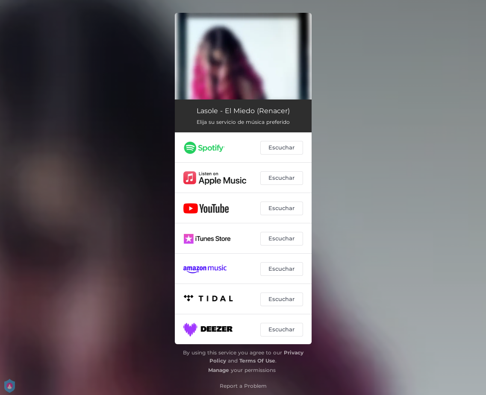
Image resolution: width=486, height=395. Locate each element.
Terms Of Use (257, 360)
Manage (218, 370)
